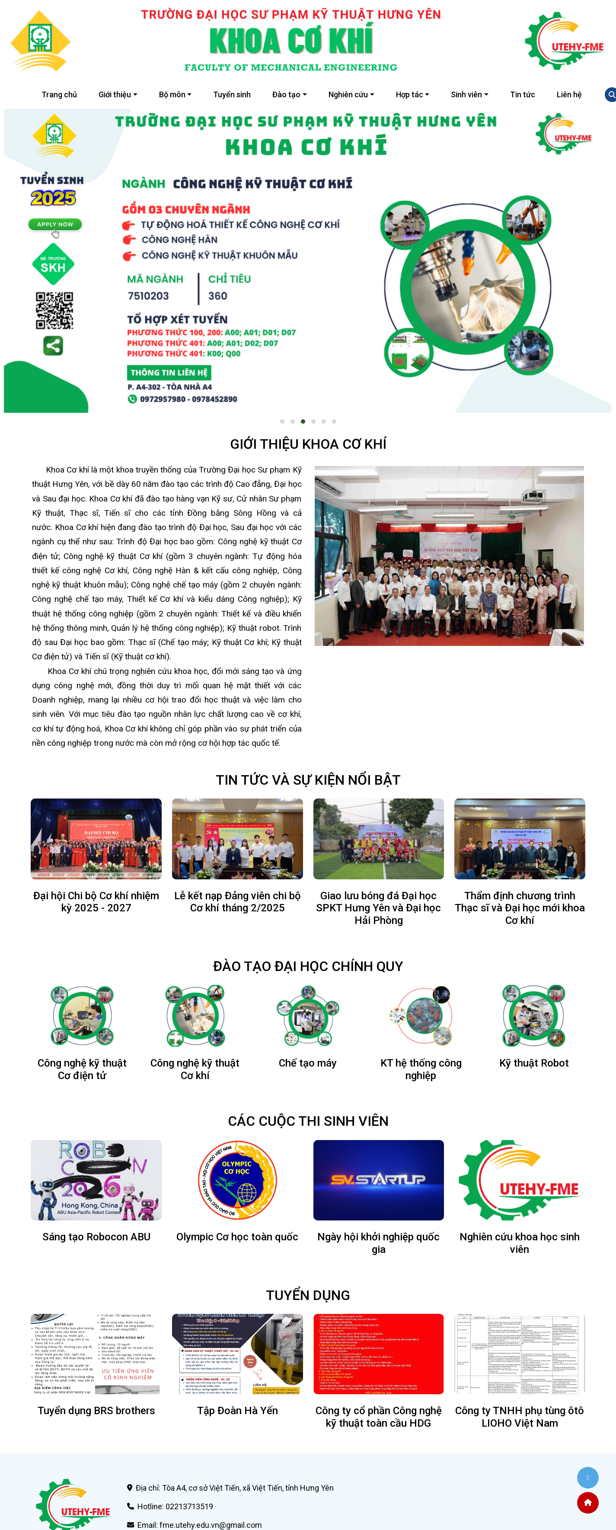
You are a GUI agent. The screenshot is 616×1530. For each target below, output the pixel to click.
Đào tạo (286, 94)
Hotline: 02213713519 (175, 1506)
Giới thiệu (115, 94)
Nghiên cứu (348, 94)
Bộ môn (172, 94)
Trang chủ (59, 94)
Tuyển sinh (232, 94)
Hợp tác (409, 94)
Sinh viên (466, 94)
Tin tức (522, 94)
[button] (282, 421)
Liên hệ (569, 94)
